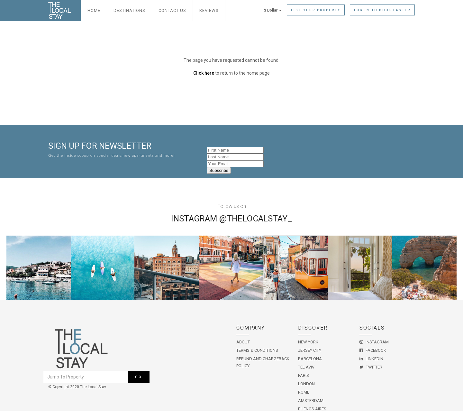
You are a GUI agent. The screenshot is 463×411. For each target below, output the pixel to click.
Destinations (129, 10)
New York (308, 342)
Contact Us (172, 10)
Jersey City (309, 350)
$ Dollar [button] (273, 10)
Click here (203, 73)
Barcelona (310, 358)
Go (138, 377)
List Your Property (315, 10)
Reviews (209, 10)
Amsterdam (310, 400)
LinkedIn (371, 358)
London (306, 383)
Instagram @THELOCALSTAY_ (231, 218)
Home (93, 10)
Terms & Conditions (257, 350)
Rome (303, 392)
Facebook (372, 350)
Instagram (374, 342)
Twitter (370, 367)
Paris (303, 375)
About (243, 342)
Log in (382, 10)
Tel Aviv (306, 367)
